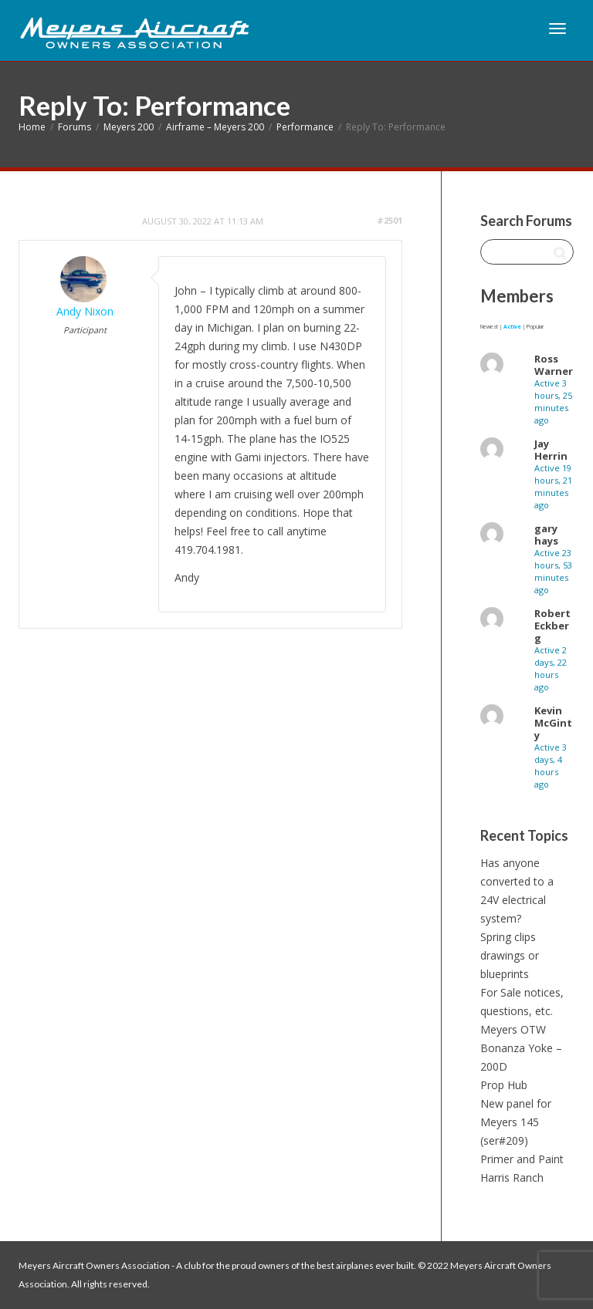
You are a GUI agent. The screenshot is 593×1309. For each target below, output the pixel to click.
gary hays (546, 534)
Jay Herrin (551, 450)
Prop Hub (503, 1085)
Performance (305, 126)
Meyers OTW (513, 1029)
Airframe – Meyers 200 (215, 126)
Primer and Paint (522, 1159)
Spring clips (508, 936)
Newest (489, 326)
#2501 (389, 220)
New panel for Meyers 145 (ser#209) (515, 1122)
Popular (535, 326)
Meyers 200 (128, 126)
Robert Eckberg (552, 625)
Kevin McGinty (553, 722)
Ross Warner (553, 365)
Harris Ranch (512, 1177)
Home (32, 126)
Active (512, 326)
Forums (74, 126)
